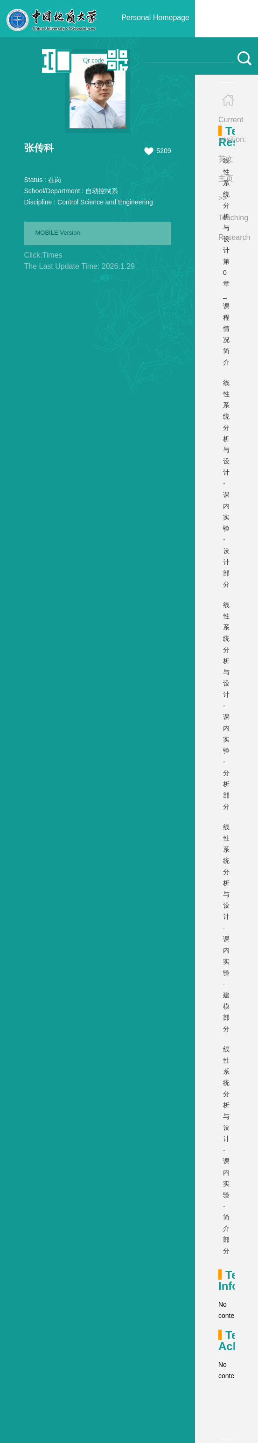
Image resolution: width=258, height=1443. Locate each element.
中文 (30, 60)
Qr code (93, 60)
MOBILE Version (57, 232)
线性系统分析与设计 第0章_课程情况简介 (226, 261)
